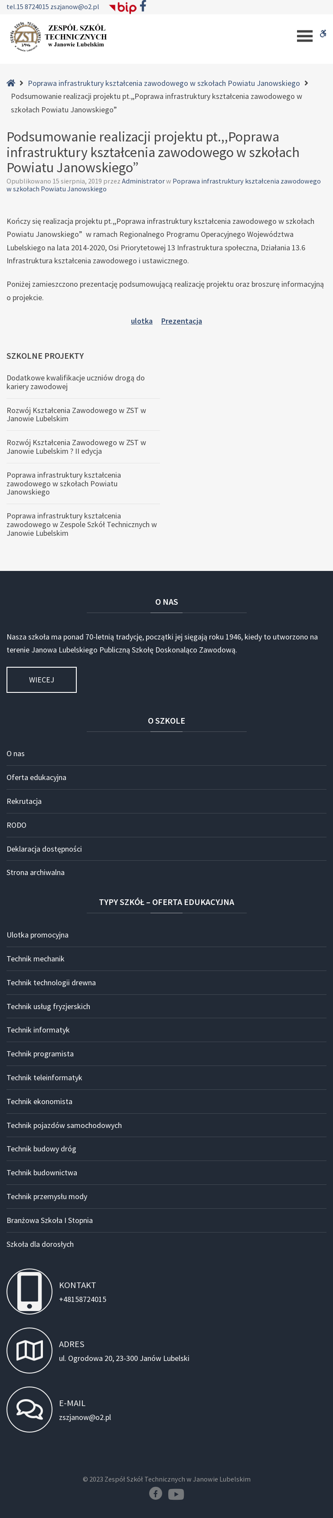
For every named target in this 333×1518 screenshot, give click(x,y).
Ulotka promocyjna (38, 935)
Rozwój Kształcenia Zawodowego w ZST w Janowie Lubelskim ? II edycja (76, 446)
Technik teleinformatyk (44, 1077)
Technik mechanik (36, 959)
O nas (16, 753)
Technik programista (40, 1054)
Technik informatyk (38, 1030)
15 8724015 (33, 6)
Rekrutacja (24, 801)
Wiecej (41, 680)
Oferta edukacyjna (36, 777)
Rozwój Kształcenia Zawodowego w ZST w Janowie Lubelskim (76, 414)
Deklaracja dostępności (44, 849)
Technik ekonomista (39, 1101)
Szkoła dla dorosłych (40, 1244)
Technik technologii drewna (51, 982)
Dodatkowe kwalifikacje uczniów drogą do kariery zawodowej (76, 382)
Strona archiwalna (36, 872)
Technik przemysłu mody (47, 1196)
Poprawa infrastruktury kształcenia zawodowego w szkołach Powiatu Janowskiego (164, 83)
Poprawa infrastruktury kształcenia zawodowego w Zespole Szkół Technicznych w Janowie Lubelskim (82, 524)
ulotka (142, 321)
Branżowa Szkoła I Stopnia (50, 1220)
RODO (16, 825)
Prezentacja (181, 321)
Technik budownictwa (42, 1172)
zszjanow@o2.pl (74, 6)
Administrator (144, 181)
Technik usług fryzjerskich (48, 1006)
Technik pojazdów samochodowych (64, 1125)
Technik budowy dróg (41, 1149)
